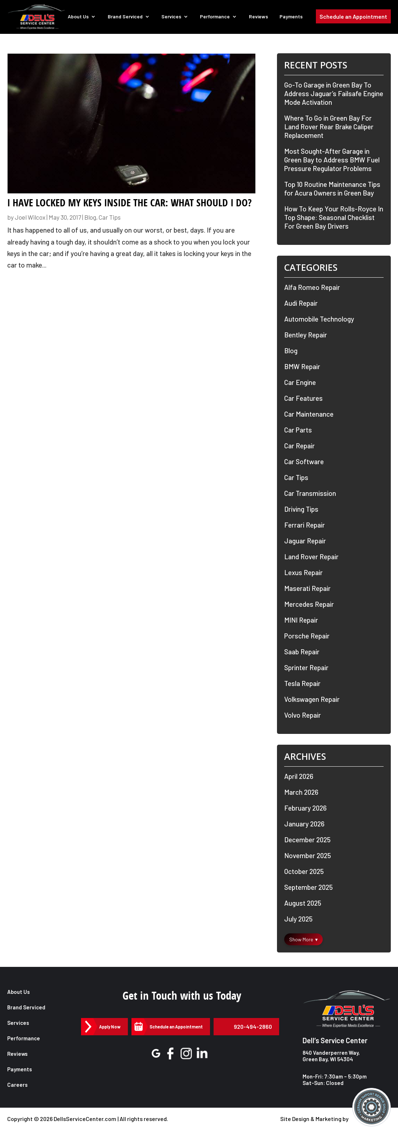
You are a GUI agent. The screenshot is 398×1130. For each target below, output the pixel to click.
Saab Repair (301, 651)
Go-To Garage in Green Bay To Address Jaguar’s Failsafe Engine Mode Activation (333, 93)
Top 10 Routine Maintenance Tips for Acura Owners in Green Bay (332, 188)
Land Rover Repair (311, 556)
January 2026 (304, 824)
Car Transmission (310, 493)
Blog (90, 217)
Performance (216, 17)
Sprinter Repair (306, 667)
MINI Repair (301, 620)
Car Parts (298, 430)
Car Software (304, 461)
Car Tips (110, 217)
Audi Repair (301, 303)
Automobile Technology (319, 319)
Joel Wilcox (30, 217)
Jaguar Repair (305, 541)
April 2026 (298, 776)
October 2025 (304, 871)
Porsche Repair (307, 636)
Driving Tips (301, 509)
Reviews (259, 17)
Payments (291, 17)
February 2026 (305, 808)
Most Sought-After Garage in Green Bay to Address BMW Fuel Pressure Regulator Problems (332, 159)
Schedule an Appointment (353, 17)
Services (173, 17)
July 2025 (298, 919)
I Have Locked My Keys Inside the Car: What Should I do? (129, 203)
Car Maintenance (309, 414)
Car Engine (300, 382)
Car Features (303, 398)
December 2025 (307, 839)
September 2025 (308, 887)
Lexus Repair (303, 572)
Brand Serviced (126, 17)
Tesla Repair (302, 683)
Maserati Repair (307, 588)
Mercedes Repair (309, 604)
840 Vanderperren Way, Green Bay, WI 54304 (331, 1055)
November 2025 (307, 855)
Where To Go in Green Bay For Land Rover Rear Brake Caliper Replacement (329, 126)
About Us (80, 17)
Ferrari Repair (304, 525)
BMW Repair (302, 366)
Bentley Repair (305, 335)
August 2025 (302, 903)
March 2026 (301, 792)
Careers (17, 1084)
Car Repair (299, 445)
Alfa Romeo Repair (312, 287)
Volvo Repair (302, 715)
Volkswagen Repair (312, 699)
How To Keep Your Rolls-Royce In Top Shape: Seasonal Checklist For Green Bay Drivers (333, 217)
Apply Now (109, 1026)
